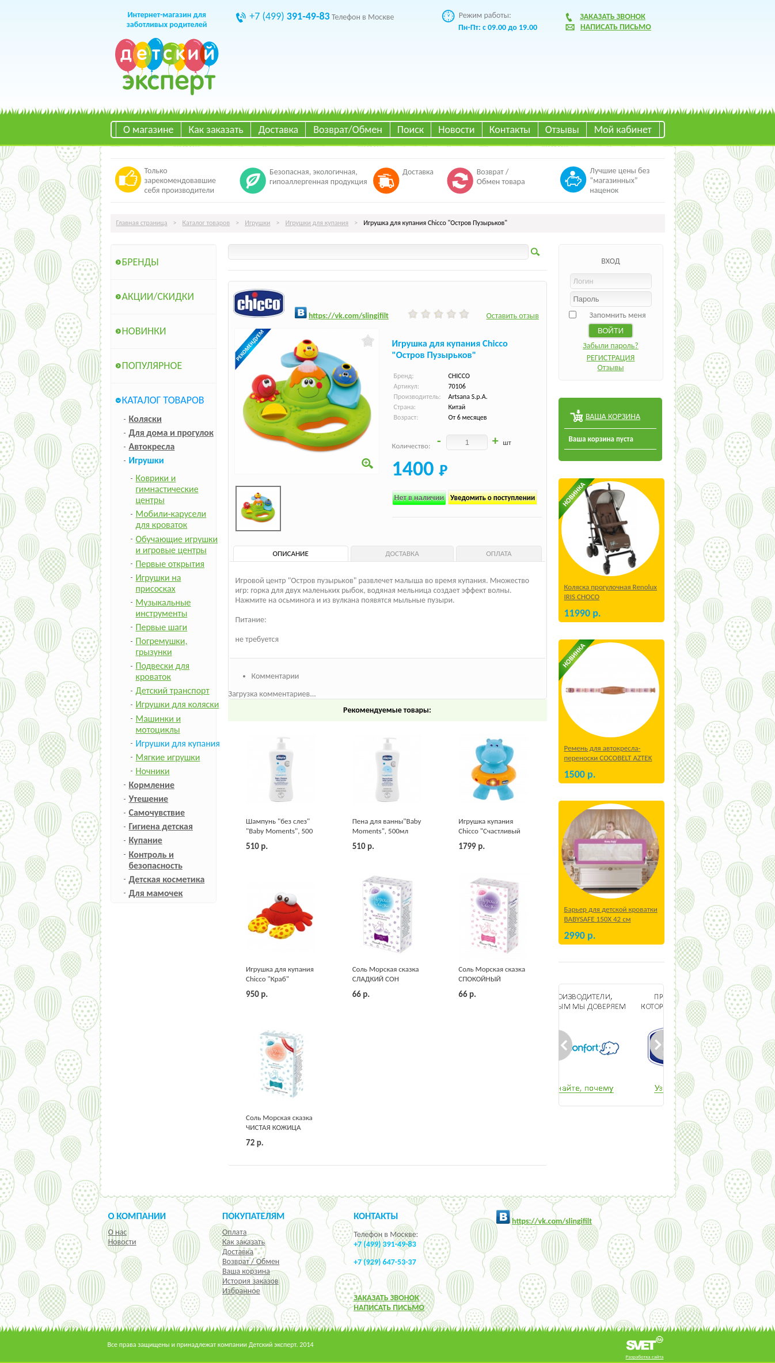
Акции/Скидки (158, 296)
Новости (456, 129)
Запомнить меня (617, 315)
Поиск (410, 129)
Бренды (140, 262)
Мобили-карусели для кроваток (171, 519)
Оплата (234, 1232)
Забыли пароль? (611, 346)
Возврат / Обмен (250, 1261)
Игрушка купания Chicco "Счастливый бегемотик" (489, 831)
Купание (145, 840)
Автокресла (152, 446)
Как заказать (216, 129)
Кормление (152, 784)
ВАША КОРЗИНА (613, 416)
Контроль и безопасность (156, 860)
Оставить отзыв (512, 316)
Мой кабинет (623, 129)
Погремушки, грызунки (162, 646)
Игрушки (257, 223)
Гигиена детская (161, 826)
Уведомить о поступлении (492, 497)
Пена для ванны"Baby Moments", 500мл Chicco (386, 831)
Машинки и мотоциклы (158, 724)
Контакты (510, 129)
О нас (117, 1232)
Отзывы (562, 129)
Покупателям (253, 1215)
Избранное (241, 1291)
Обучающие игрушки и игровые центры (177, 544)
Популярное (152, 365)
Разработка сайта (645, 1356)
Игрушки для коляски (177, 704)
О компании (137, 1215)
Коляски (145, 418)
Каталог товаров (206, 223)
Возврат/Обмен (347, 129)
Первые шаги (162, 627)
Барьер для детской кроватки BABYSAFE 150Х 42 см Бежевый (611, 919)
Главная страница (142, 223)
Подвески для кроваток (163, 671)
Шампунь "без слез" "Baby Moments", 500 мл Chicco (279, 831)
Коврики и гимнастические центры (167, 489)
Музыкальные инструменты (163, 608)
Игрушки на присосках (158, 583)
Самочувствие (157, 812)
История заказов (250, 1281)
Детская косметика (167, 879)
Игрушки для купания (316, 223)
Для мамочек (156, 893)
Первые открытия (170, 563)
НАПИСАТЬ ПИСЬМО (389, 1307)
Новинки (144, 331)
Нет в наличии (419, 497)
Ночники (153, 771)
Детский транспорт (173, 690)
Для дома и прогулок (171, 432)
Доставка (278, 129)
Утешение (149, 798)
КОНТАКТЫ (376, 1215)
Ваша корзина (246, 1271)
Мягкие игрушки (168, 757)
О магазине (148, 129)
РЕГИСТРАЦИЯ (611, 358)
